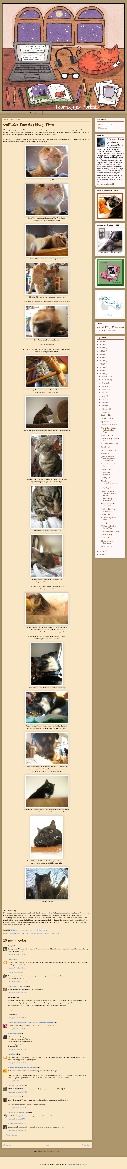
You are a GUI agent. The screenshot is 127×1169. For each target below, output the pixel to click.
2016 (101, 374)
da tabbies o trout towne (16, 1124)
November (105, 380)
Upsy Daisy (105, 421)
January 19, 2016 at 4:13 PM (17, 992)
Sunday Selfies (106, 415)
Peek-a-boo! (105, 453)
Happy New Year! (107, 546)
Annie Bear (11, 1054)
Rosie (121, 327)
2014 (101, 554)
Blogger (84, 1164)
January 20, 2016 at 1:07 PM (17, 1119)
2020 (101, 361)
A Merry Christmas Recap (110, 531)
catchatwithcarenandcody (53, 1116)
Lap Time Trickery (107, 435)
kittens (31, 933)
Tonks (113, 331)
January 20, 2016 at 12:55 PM (17, 1108)
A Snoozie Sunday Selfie (109, 444)
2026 (101, 341)
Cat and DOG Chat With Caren (18, 1113)
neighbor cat (38, 933)
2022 (101, 354)
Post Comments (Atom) (51, 1151)
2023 (101, 351)
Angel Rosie (20, 113)
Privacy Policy (35, 113)
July (103, 393)
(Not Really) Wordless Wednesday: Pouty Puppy (108, 430)
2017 (101, 370)
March (104, 406)
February (105, 409)
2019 (101, 364)
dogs (18, 933)
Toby (57, 933)
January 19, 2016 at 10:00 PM (17, 1081)
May (103, 399)
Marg (10, 946)
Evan (26, 933)
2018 (101, 367)
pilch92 (10, 959)
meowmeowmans (14, 1097)
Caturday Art (105, 447)
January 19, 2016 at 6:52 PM (17, 1049)
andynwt (69, 1164)
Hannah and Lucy (13, 973)
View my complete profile (105, 184)
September (105, 386)
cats (14, 933)
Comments (102, 128)
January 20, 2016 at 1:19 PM (17, 1130)
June (103, 396)
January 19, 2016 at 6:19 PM (17, 1029)
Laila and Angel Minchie (16, 1086)
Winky (118, 331)
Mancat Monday (106, 469)
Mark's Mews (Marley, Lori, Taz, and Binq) (22, 1068)
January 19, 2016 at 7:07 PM (17, 1063)
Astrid (10, 933)
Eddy (22, 933)
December (105, 376)
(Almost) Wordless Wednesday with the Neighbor (108, 493)
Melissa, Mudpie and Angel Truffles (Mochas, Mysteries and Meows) (30, 1022)
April (104, 402)
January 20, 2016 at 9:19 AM (17, 1092)
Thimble (52, 933)
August (104, 389)
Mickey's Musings (14, 1034)
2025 (101, 344)
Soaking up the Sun (107, 523)
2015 (101, 551)
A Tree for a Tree (107, 488)
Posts (101, 124)
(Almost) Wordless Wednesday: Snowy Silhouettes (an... (108, 459)
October (104, 383)
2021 (101, 357)
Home (8, 113)
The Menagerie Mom (116, 139)
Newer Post (7, 1145)
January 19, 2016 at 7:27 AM (17, 954)
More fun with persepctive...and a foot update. (109, 483)
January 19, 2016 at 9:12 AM (17, 968)
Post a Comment (11, 1135)
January (104, 412)
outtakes (46, 933)
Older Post (86, 1145)
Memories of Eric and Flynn (17, 986)
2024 (101, 348)
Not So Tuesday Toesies (109, 450)
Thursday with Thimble (109, 425)
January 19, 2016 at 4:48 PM (17, 1018)
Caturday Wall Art (107, 418)
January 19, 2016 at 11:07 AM (17, 981)
